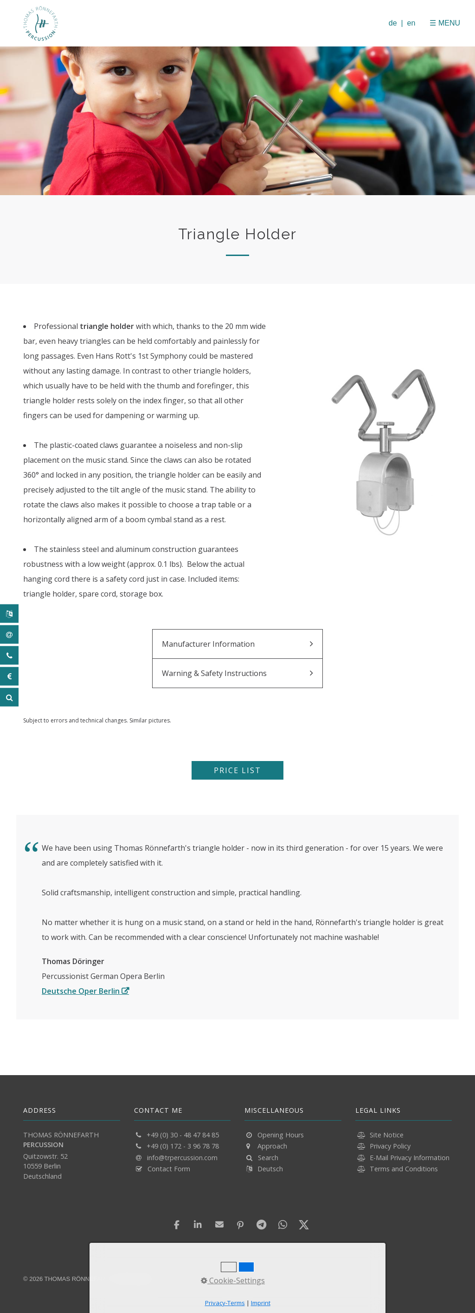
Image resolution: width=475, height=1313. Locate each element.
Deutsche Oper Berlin (81, 991)
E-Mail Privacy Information (409, 1157)
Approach (272, 1146)
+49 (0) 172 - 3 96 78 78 (183, 1146)
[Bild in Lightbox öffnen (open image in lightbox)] (385, 455)
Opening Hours (280, 1134)
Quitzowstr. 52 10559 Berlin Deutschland (45, 1166)
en (411, 23)
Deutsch (270, 1168)
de (393, 23)
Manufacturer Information (208, 644)
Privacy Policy (390, 1146)
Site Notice (387, 1134)
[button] (237, 770)
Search (268, 1157)
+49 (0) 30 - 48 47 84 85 (183, 1134)
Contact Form (169, 1168)
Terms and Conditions (404, 1168)
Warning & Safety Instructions (214, 673)
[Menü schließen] (424, 23)
